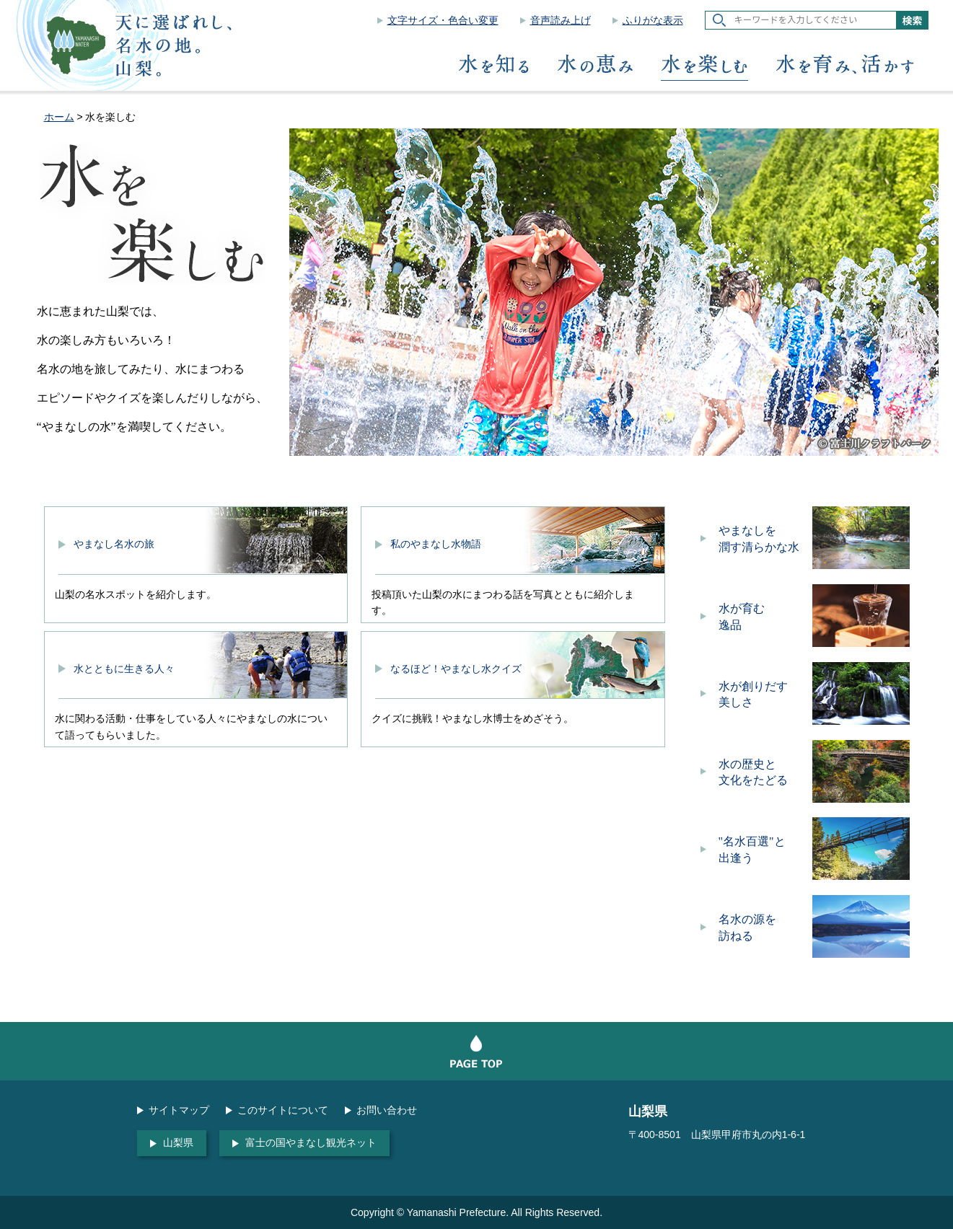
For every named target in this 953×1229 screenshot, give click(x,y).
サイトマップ (179, 1110)
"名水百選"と (764, 850)
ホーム (59, 117)
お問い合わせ (386, 1110)
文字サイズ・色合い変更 (443, 20)
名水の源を (764, 928)
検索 (913, 20)
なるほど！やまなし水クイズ (456, 668)
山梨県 (178, 1142)
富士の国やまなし (311, 1142)
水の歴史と (764, 773)
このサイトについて (282, 1110)
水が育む (764, 617)
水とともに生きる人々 (124, 668)
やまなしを (764, 539)
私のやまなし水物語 (435, 544)
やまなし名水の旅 (114, 544)
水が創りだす (764, 695)
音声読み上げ (560, 20)
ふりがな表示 (653, 20)
